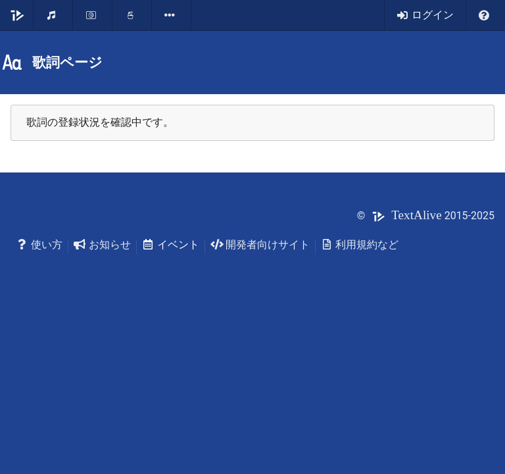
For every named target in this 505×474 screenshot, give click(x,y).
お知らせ (102, 244)
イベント (170, 244)
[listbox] (171, 15)
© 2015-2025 (425, 215)
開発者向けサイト (260, 244)
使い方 (39, 244)
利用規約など (360, 244)
